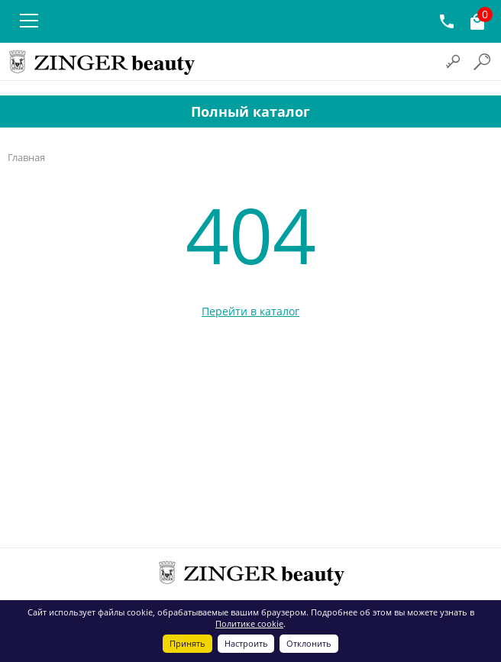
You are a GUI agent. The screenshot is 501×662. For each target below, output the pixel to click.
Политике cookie (249, 623)
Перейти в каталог (250, 311)
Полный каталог (250, 111)
